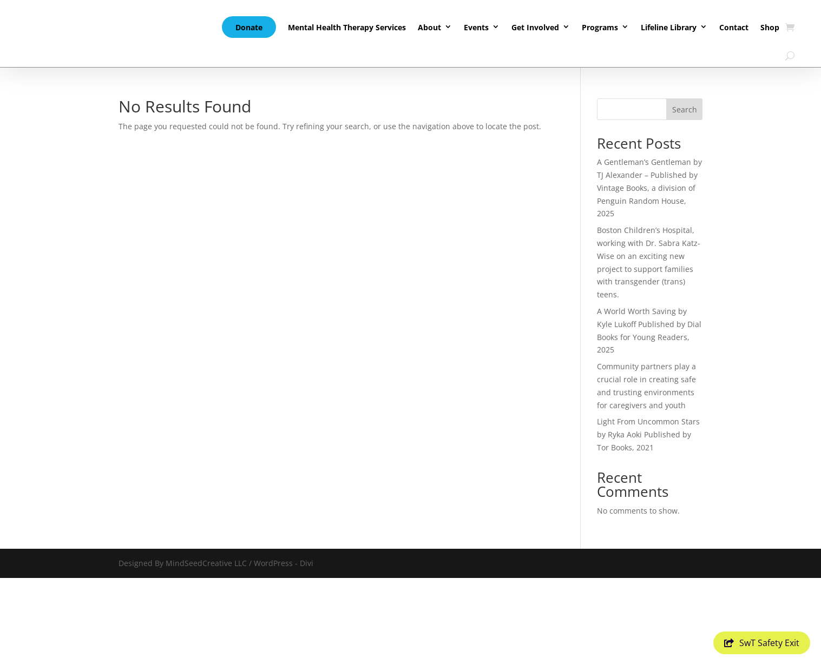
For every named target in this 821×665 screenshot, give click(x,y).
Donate (248, 27)
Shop (769, 27)
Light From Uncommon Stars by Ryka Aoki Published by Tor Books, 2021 (648, 434)
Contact (733, 27)
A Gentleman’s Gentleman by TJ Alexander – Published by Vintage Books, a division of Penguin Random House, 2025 (649, 187)
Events (476, 27)
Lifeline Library (669, 27)
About (429, 27)
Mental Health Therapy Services (347, 27)
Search (684, 109)
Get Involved (535, 27)
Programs (600, 27)
